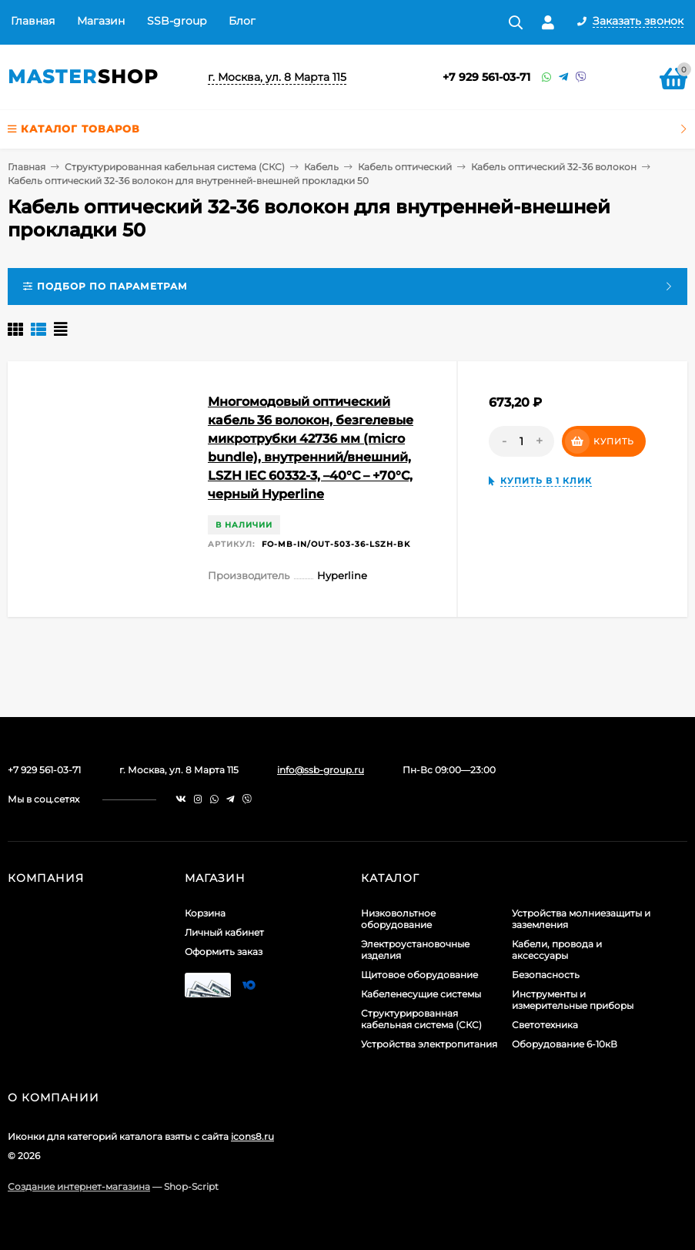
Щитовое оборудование (419, 974)
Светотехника (545, 1024)
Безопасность (546, 974)
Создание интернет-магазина (79, 1186)
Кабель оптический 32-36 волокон (554, 167)
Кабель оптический (405, 167)
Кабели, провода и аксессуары (557, 949)
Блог (242, 21)
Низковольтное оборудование (398, 918)
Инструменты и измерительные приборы (572, 999)
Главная (33, 21)
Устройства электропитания (429, 1044)
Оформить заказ (223, 951)
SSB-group (176, 21)
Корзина (205, 913)
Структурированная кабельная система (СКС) (175, 167)
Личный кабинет (224, 932)
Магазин (101, 21)
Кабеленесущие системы (421, 994)
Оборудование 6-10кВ (564, 1044)
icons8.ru (252, 1136)
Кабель (321, 167)
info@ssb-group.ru (320, 770)
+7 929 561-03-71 (486, 77)
